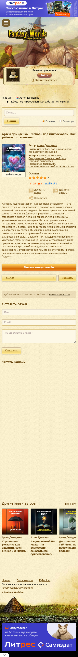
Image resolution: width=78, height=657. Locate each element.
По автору (66, 121)
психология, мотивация (42, 163)
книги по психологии (49, 155)
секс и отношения (39, 166)
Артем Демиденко (29, 97)
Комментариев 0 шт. (59, 294)
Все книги (70, 503)
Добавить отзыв (39, 191)
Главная (6, 97)
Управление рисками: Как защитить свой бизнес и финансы (14, 546)
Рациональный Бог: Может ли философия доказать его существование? (44, 547)
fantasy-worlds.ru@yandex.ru (17, 587)
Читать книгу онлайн (39, 267)
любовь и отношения (62, 166)
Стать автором (25, 580)
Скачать (67, 277)
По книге (48, 121)
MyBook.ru (44, 580)
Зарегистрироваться (46, 80)
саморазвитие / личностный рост (47, 158)
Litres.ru (6, 580)
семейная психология (41, 161)
